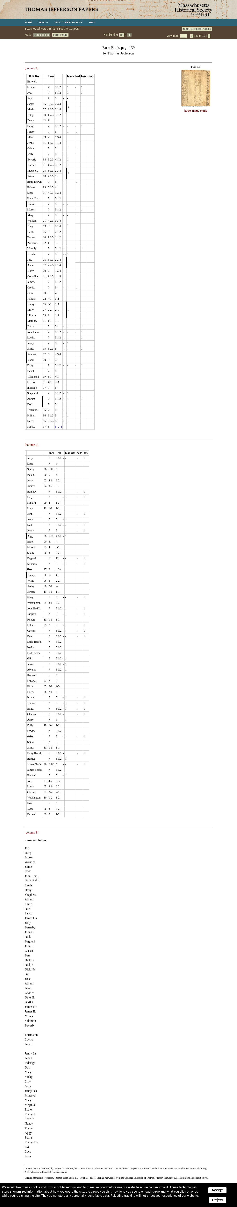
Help (92, 22)
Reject (217, 1200)
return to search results (197, 28)
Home (28, 22)
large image (60, 34)
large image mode (195, 110)
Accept (217, 1190)
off (129, 34)
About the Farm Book (69, 22)
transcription (41, 34)
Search (43, 22)
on (121, 34)
